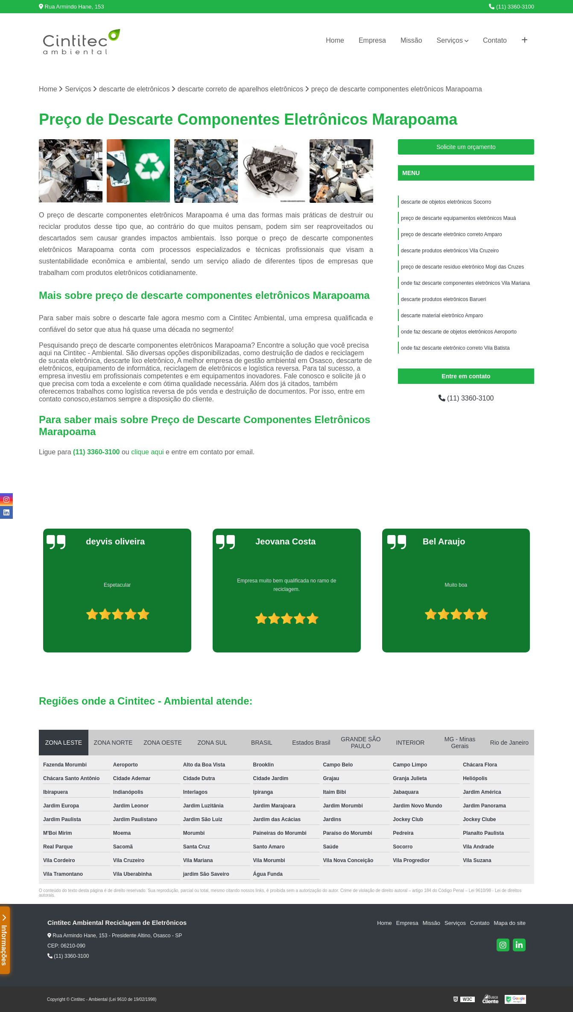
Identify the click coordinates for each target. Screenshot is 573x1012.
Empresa (372, 40)
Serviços (450, 40)
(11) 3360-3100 (511, 6)
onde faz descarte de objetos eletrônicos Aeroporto (459, 332)
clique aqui (147, 452)
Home (335, 40)
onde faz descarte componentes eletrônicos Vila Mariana (465, 283)
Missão (411, 40)
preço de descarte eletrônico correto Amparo (451, 234)
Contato (495, 40)
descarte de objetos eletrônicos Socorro (446, 202)
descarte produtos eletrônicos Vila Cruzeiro (450, 251)
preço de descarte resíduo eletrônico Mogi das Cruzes (462, 267)
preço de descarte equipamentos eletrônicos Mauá (458, 218)
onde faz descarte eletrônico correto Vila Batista (455, 348)
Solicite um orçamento (466, 146)
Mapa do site (509, 923)
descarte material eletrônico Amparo (442, 316)
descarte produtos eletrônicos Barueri (443, 299)
